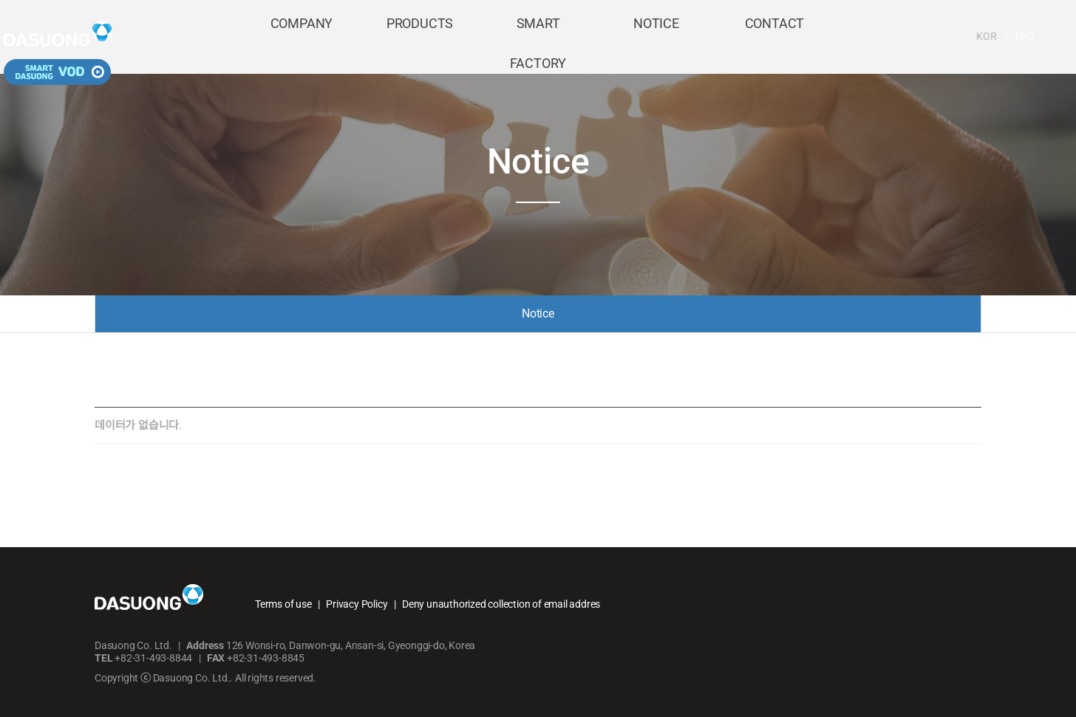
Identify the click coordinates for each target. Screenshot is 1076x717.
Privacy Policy (356, 604)
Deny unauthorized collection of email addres (501, 604)
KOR (916, 36)
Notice (538, 313)
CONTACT (775, 38)
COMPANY (301, 38)
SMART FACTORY (537, 38)
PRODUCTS (420, 38)
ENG (955, 36)
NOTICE (656, 38)
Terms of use (283, 604)
